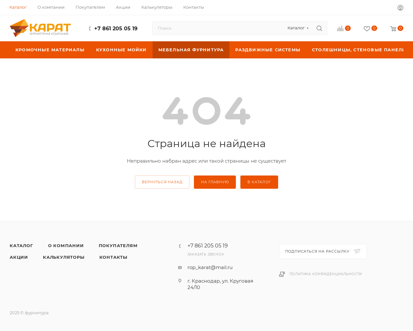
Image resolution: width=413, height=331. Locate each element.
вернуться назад (162, 182)
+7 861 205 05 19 (115, 28)
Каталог (21, 245)
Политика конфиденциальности (325, 274)
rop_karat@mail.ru (210, 267)
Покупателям (118, 245)
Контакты (113, 257)
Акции (19, 257)
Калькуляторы (64, 257)
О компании (66, 245)
